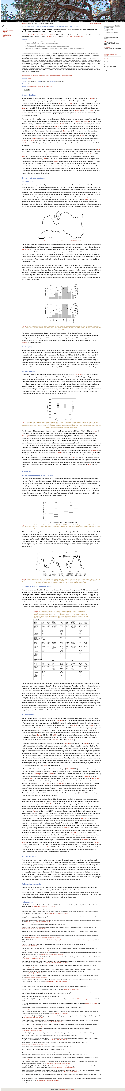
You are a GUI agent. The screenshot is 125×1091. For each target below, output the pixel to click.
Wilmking (25, 143)
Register (106, 36)
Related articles (107, 59)
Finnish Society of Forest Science (66, 1089)
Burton (24, 156)
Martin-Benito (44, 847)
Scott (44, 158)
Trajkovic (81, 136)
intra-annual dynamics (55, 75)
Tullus (70, 103)
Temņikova (25, 249)
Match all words (109, 29)
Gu (23, 136)
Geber (39, 735)
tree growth (39, 75)
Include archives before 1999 (112, 32)
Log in (105, 41)
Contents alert (107, 47)
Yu (59, 103)
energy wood (32, 75)
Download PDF (49, 86)
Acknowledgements (7, 35)
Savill (89, 154)
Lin (74, 457)
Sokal (94, 431)
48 (30, 23)
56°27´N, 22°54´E (75, 241)
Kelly (48, 783)
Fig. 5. (24, 579)
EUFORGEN (70, 769)
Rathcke (96, 842)
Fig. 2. (24, 326)
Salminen (68, 743)
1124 (40, 23)
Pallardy (34, 138)
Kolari (65, 131)
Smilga (86, 199)
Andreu (32, 140)
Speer (99, 149)
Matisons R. (47, 34)
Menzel (62, 124)
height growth (25, 75)
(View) (29, 78)
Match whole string (110, 30)
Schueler (91, 98)
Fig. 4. (24, 525)
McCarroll (56, 740)
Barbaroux (74, 725)
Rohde (86, 121)
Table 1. (36, 611)
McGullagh (25, 436)
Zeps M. (30, 34)
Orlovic (91, 110)
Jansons (60, 783)
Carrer (46, 765)
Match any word (109, 27)
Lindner (56, 126)
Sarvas (78, 121)
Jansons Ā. (24, 34)
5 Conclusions (6, 34)
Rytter (23, 108)
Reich (54, 735)
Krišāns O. (53, 34)
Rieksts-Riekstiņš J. (38, 34)
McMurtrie (85, 840)
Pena (89, 464)
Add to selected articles (95, 23)
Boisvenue (38, 126)
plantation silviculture (67, 75)
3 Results (5, 31)
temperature (46, 75)
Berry (42, 138)
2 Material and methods (8, 30)
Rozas (24, 140)
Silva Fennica (25, 23)
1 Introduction (6, 28)
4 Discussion (6, 32)
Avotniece (84, 818)
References (5, 36)
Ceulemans (77, 110)
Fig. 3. (24, 422)
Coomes (24, 842)
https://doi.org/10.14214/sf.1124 (75, 36)
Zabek (56, 161)
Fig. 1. (43, 241)
